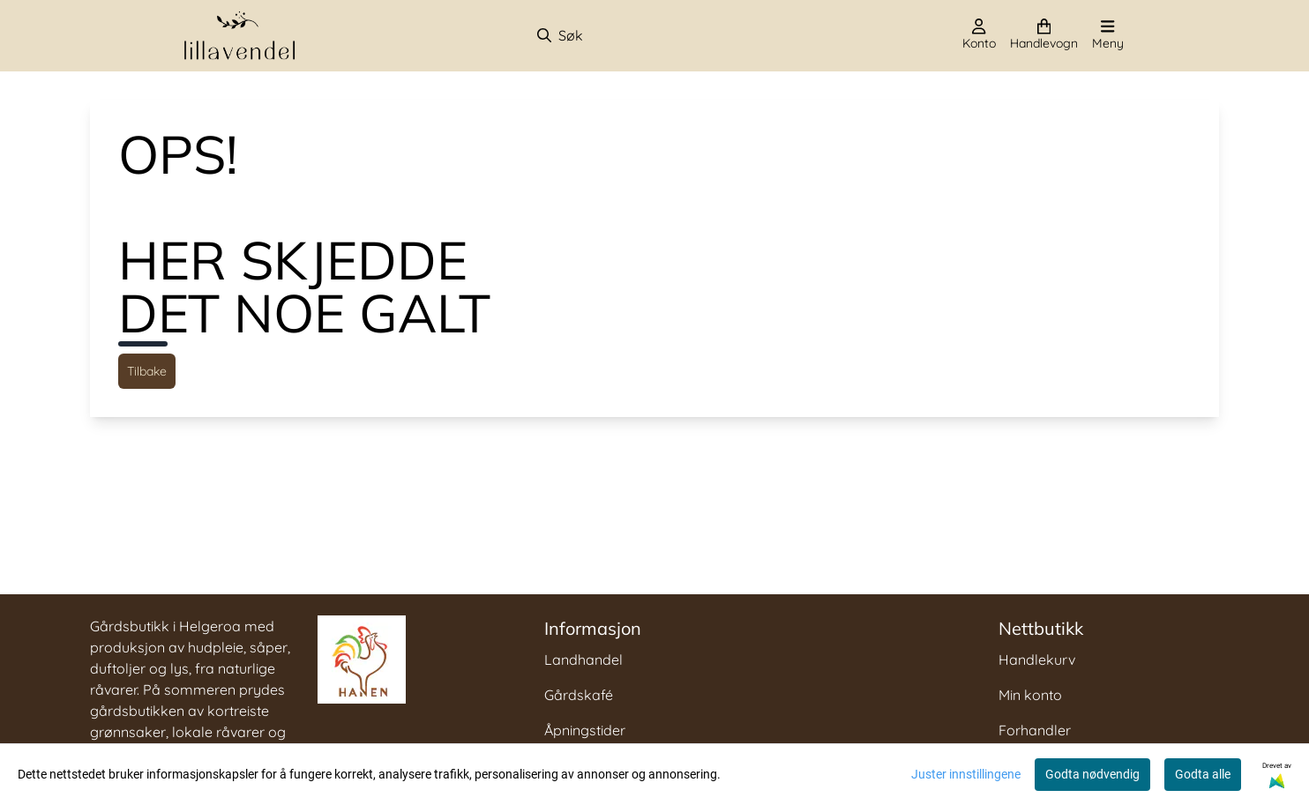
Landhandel (583, 659)
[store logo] (240, 36)
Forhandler (1035, 730)
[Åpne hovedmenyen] (1108, 35)
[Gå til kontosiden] (979, 35)
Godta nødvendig (1092, 774)
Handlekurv (1037, 659)
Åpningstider (584, 730)
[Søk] (628, 35)
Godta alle (1202, 774)
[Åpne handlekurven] (1044, 35)
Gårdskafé (578, 695)
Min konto (1030, 695)
